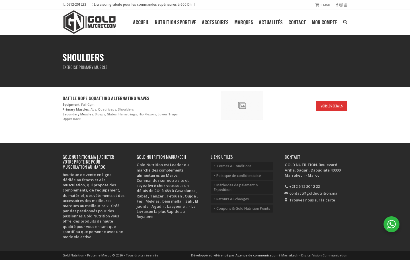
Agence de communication (256, 255)
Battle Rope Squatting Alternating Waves (106, 98)
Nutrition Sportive (175, 22)
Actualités (271, 22)
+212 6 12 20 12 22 (304, 186)
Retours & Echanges (232, 199)
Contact (297, 22)
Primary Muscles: (76, 109)
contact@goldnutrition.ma (313, 193)
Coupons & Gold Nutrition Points (243, 208)
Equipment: (71, 104)
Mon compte (324, 22)
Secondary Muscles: (78, 114)
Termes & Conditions (233, 166)
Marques (243, 22)
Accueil (141, 22)
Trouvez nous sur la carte (312, 200)
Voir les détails (332, 105)
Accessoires (215, 22)
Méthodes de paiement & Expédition (236, 187)
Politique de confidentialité (238, 175)
